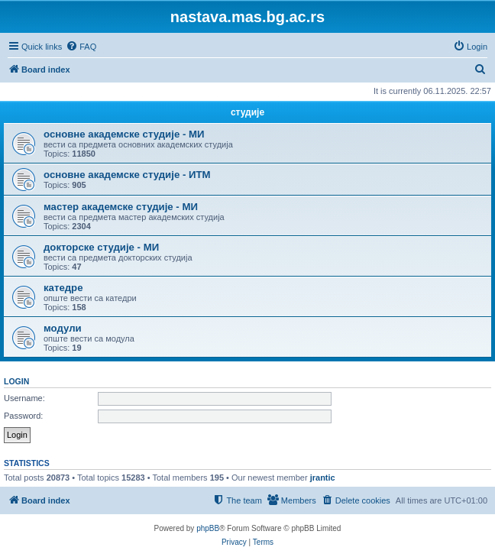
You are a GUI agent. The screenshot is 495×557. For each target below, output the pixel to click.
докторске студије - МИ (101, 247)
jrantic (322, 477)
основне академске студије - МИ (124, 134)
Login (16, 381)
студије (247, 112)
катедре (63, 287)
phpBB (207, 528)
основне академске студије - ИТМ (127, 174)
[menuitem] (81, 46)
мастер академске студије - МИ (121, 206)
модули (63, 328)
